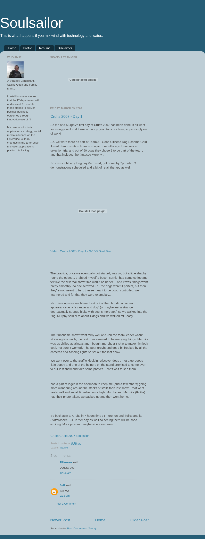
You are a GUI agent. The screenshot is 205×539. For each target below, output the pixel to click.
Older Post (139, 520)
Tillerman (66, 462)
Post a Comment (66, 503)
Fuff (62, 485)
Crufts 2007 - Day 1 (66, 116)
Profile (27, 48)
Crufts (54, 435)
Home (12, 48)
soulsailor (82, 435)
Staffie (64, 447)
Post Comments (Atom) (81, 528)
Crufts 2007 (67, 435)
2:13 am (65, 495)
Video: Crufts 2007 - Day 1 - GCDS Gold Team (81, 251)
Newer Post (60, 520)
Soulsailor (31, 23)
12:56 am (65, 472)
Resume (45, 48)
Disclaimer (65, 48)
